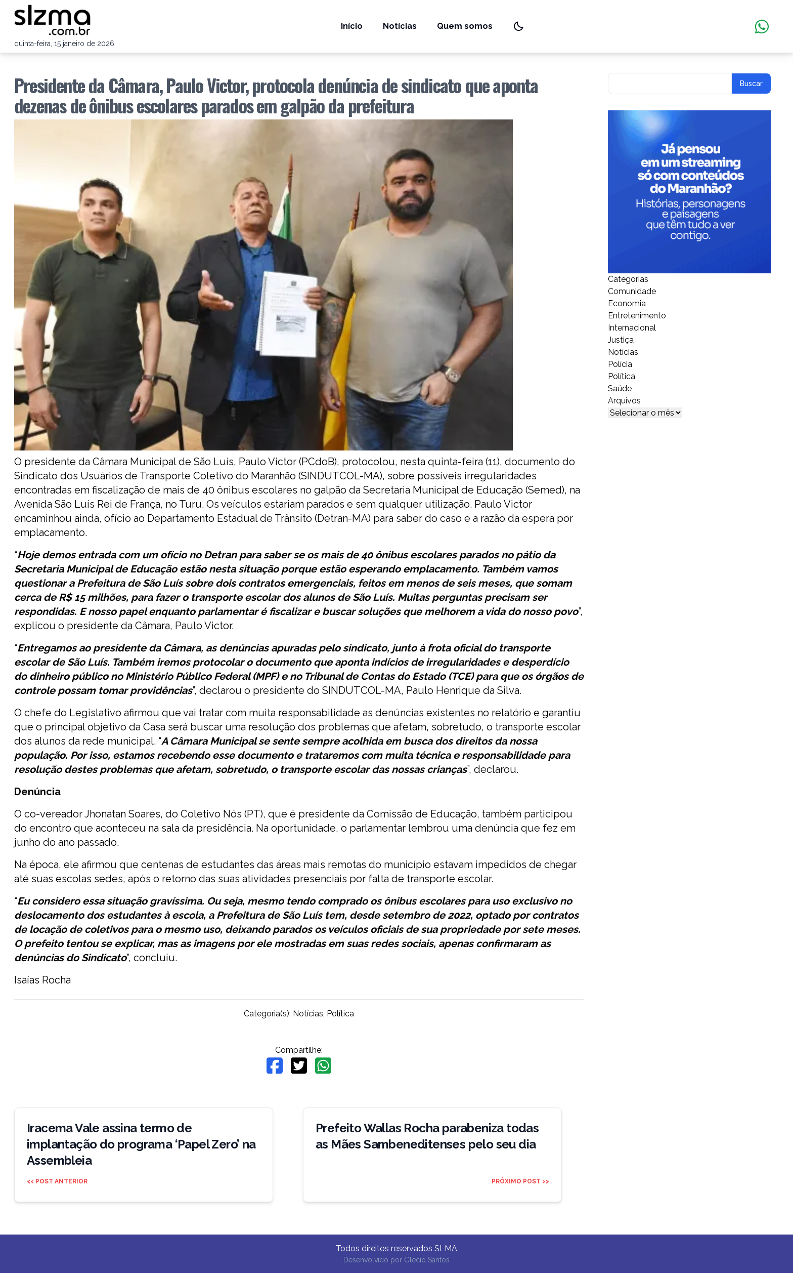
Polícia (620, 364)
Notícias (400, 26)
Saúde (620, 388)
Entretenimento (637, 315)
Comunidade (632, 291)
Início (352, 26)
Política (340, 1013)
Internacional (632, 328)
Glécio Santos (427, 1260)
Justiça (621, 340)
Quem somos (465, 26)
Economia (627, 303)
